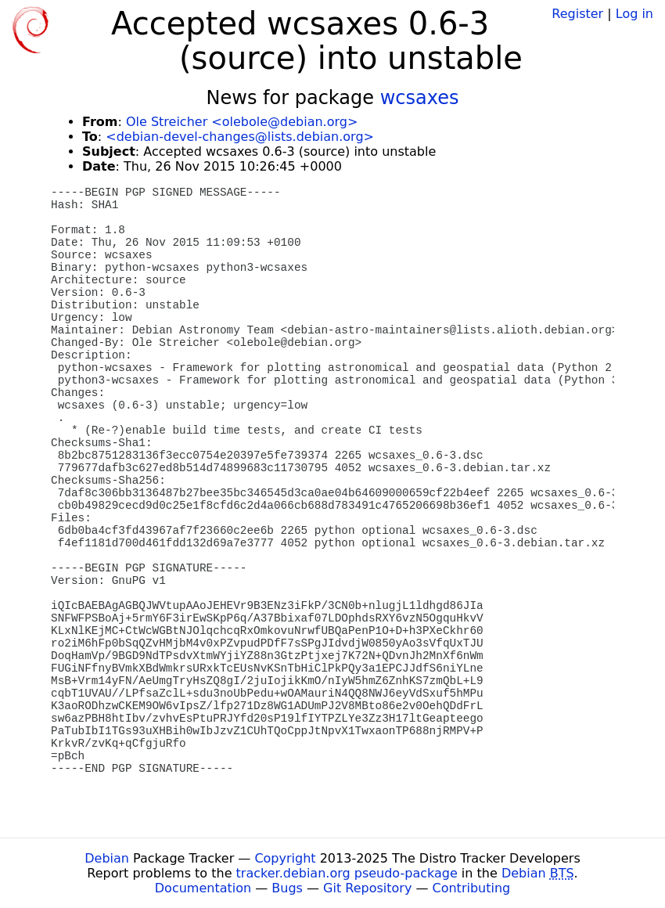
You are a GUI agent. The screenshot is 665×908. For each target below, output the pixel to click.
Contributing (472, 888)
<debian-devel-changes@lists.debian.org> (240, 136)
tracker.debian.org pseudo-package (347, 873)
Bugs (287, 888)
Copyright (284, 858)
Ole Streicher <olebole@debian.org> (242, 121)
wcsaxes (419, 98)
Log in (634, 13)
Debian (106, 858)
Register (577, 13)
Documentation (203, 888)
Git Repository (367, 888)
